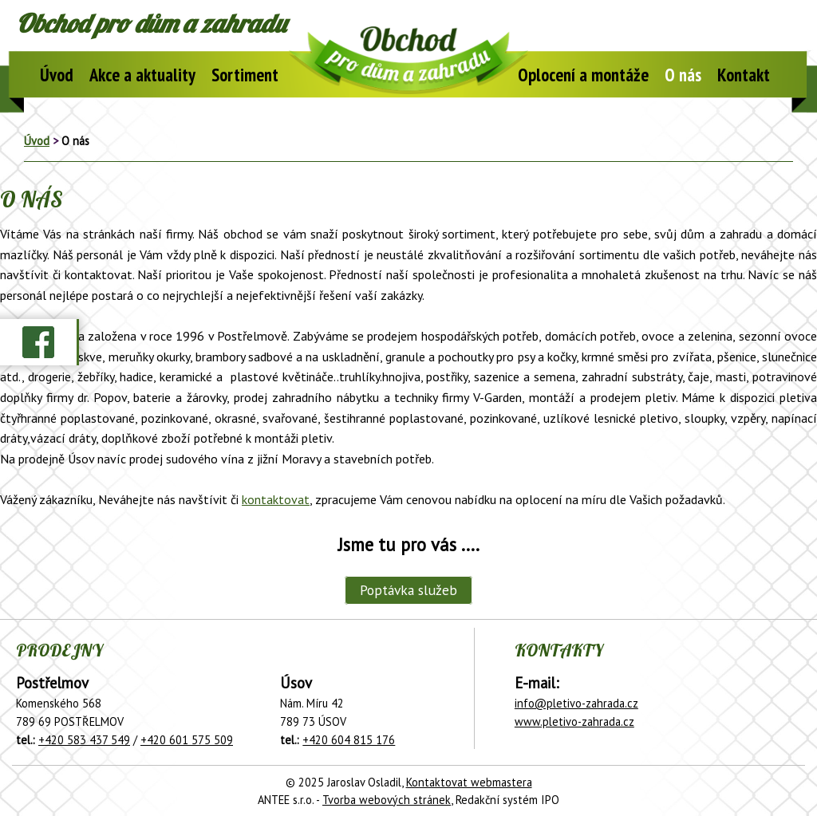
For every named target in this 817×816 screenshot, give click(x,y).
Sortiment (244, 74)
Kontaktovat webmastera (469, 782)
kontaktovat (276, 499)
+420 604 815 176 (348, 739)
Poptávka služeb (408, 590)
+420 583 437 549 (84, 739)
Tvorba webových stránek (386, 799)
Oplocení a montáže (583, 74)
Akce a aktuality (142, 74)
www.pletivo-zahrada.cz (574, 721)
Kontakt (743, 74)
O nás (683, 74)
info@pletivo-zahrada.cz (576, 703)
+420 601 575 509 (186, 739)
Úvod (56, 74)
